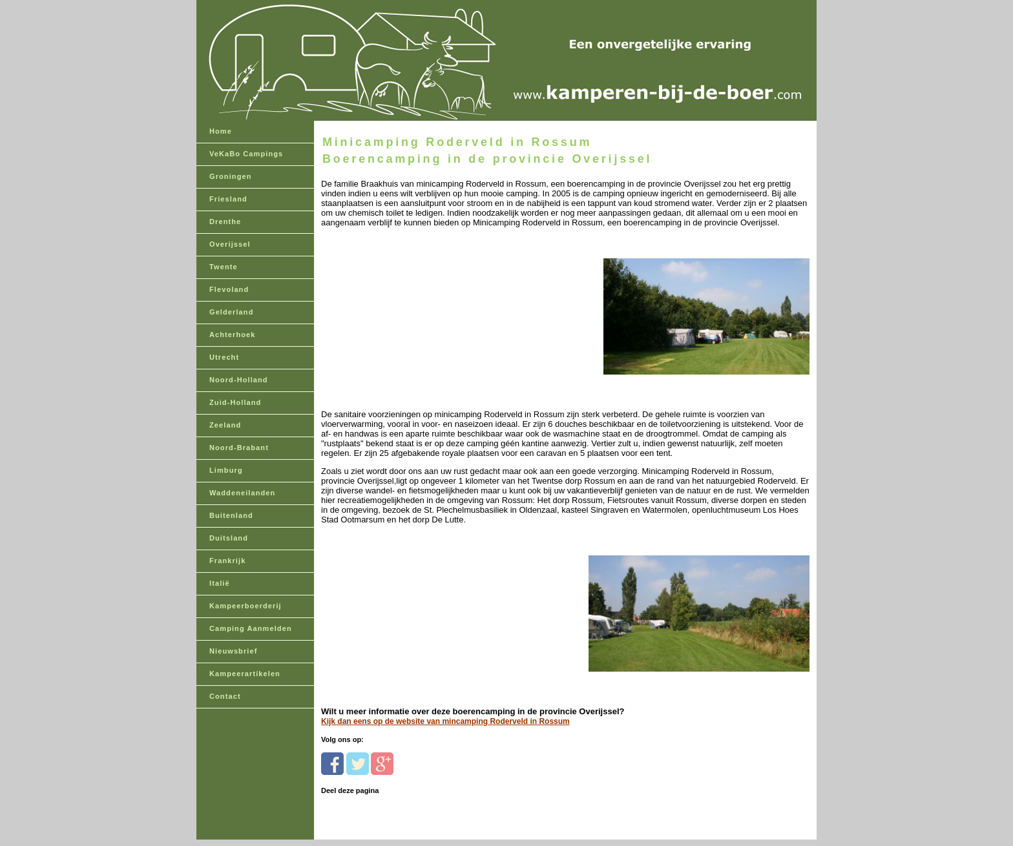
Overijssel (230, 244)
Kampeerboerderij (245, 606)
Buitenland (231, 515)
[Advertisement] (410, 308)
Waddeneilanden (242, 493)
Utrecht (224, 357)
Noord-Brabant (239, 447)
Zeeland (225, 425)
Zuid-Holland (235, 402)
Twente (223, 267)
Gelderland (231, 312)
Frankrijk (227, 560)
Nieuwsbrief (233, 651)
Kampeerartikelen (244, 673)
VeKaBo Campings (246, 154)
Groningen (230, 176)
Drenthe (225, 221)
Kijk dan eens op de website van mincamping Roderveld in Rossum (445, 721)
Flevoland (229, 289)
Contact (225, 696)
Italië (219, 583)
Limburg (226, 470)
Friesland (228, 199)
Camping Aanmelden (250, 628)
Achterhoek (232, 334)
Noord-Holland (238, 380)
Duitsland (228, 538)
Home (220, 131)
